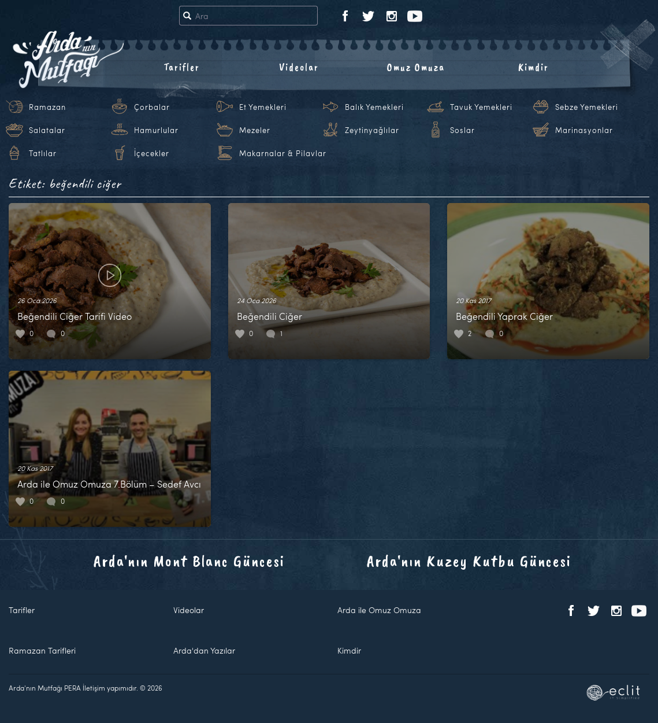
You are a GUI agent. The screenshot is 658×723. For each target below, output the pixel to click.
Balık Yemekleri (374, 107)
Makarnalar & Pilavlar (282, 153)
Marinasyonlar (584, 130)
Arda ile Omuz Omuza (379, 609)
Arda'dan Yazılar (204, 650)
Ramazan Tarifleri (42, 650)
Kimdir (533, 67)
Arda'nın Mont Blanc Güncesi (189, 561)
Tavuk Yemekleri (481, 107)
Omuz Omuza (416, 67)
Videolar (299, 67)
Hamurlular (156, 130)
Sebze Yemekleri (586, 107)
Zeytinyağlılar (372, 130)
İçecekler (151, 153)
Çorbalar (152, 107)
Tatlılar (43, 153)
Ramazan (47, 107)
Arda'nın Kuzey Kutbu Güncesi (469, 561)
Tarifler (181, 67)
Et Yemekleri (263, 107)
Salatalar (47, 130)
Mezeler (254, 130)
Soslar (462, 130)
